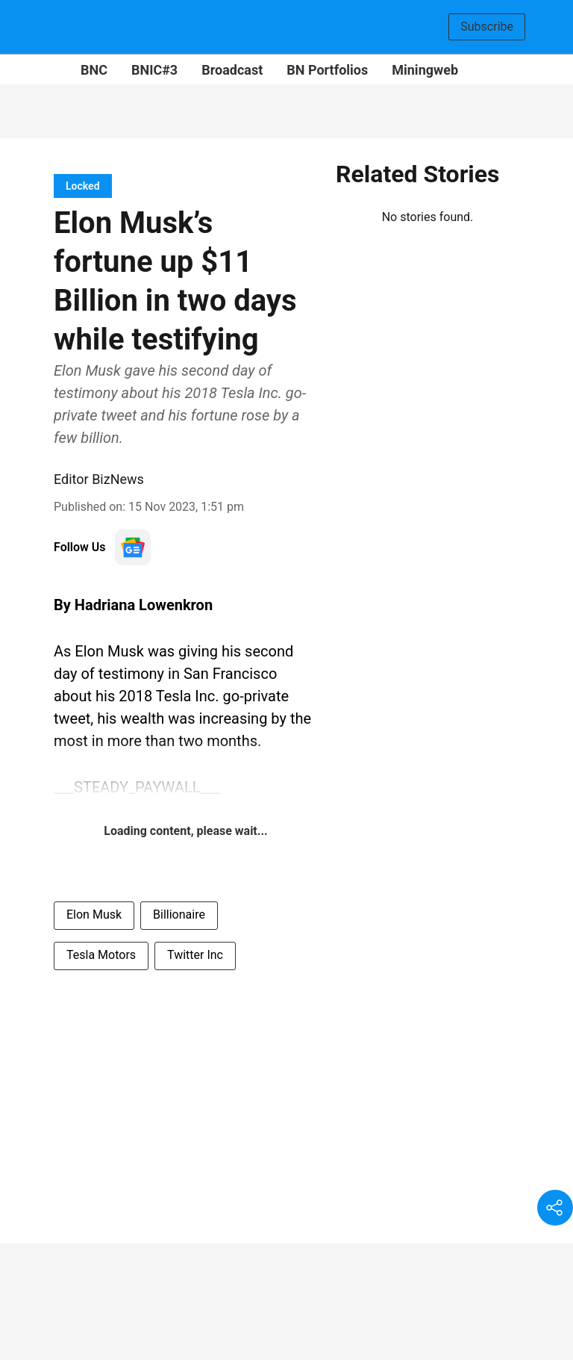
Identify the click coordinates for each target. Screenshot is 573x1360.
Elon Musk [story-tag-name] (94, 914)
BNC (94, 70)
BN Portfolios (327, 70)
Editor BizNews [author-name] (99, 479)
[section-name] (83, 185)
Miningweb (425, 70)
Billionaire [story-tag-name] (179, 914)
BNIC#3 (154, 70)
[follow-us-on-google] (133, 547)
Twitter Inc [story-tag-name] (195, 955)
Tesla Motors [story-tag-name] (101, 955)
